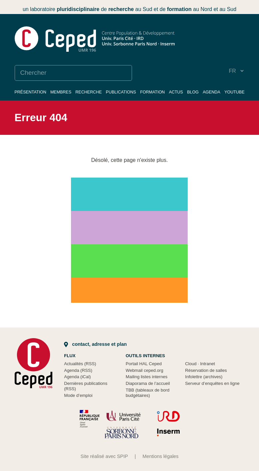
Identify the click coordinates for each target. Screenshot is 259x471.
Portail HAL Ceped (144, 363)
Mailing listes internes (146, 376)
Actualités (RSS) (80, 363)
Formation (152, 92)
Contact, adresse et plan (95, 344)
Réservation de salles (206, 370)
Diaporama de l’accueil (148, 383)
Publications (121, 92)
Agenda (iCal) (77, 376)
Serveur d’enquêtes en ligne (212, 383)
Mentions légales (161, 456)
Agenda (211, 92)
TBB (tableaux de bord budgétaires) (147, 393)
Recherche (88, 92)
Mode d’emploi (78, 395)
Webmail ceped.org (144, 370)
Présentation (30, 92)
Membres (60, 92)
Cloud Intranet (200, 363)
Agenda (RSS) (78, 370)
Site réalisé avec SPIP (104, 456)
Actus (176, 92)
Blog (193, 92)
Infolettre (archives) (203, 376)
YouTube (234, 92)
